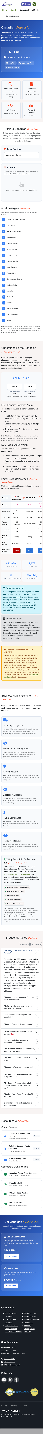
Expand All (24, 944)
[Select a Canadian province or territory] (21, 155)
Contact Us (28, 1323)
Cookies (24, 1405)
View (17, 551)
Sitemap (14, 1405)
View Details (11, 1257)
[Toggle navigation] (40, 4)
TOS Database (30, 1313)
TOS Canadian (30, 1316)
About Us (27, 1326)
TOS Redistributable (32, 1319)
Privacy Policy (29, 1329)
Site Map (27, 1332)
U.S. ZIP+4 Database (13, 1332)
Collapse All (36, 944)
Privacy (4, 1405)
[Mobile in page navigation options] (21, 16)
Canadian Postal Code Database (17, 874)
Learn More (11, 1286)
